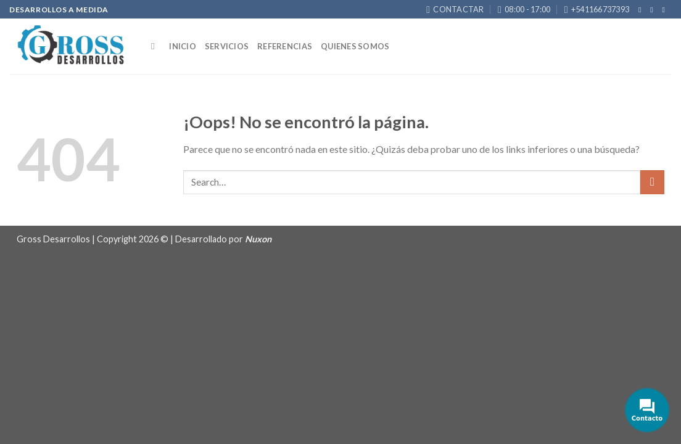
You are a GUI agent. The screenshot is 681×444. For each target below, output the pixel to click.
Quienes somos (355, 46)
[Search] (155, 46)
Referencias (284, 46)
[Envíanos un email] (665, 10)
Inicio (182, 46)
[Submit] (652, 182)
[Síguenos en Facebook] (642, 10)
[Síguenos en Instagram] (654, 10)
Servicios (227, 46)
